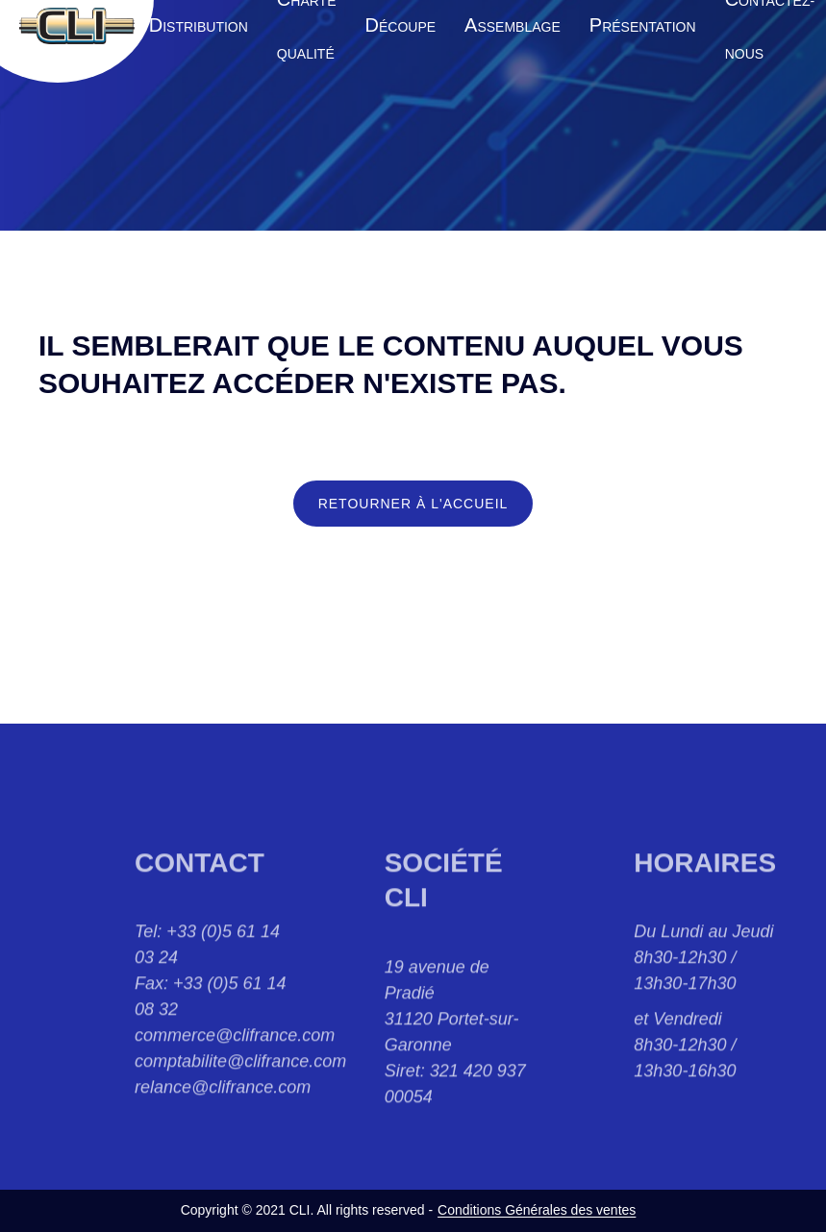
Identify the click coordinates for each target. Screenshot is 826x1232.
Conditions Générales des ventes (537, 1210)
